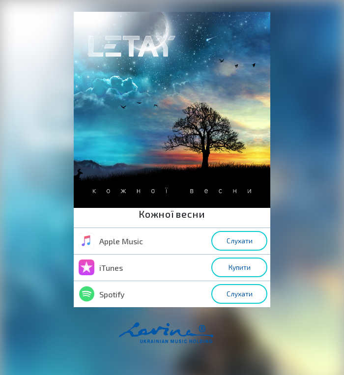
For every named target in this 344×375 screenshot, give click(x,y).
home (181, 337)
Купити (240, 267)
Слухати (240, 241)
